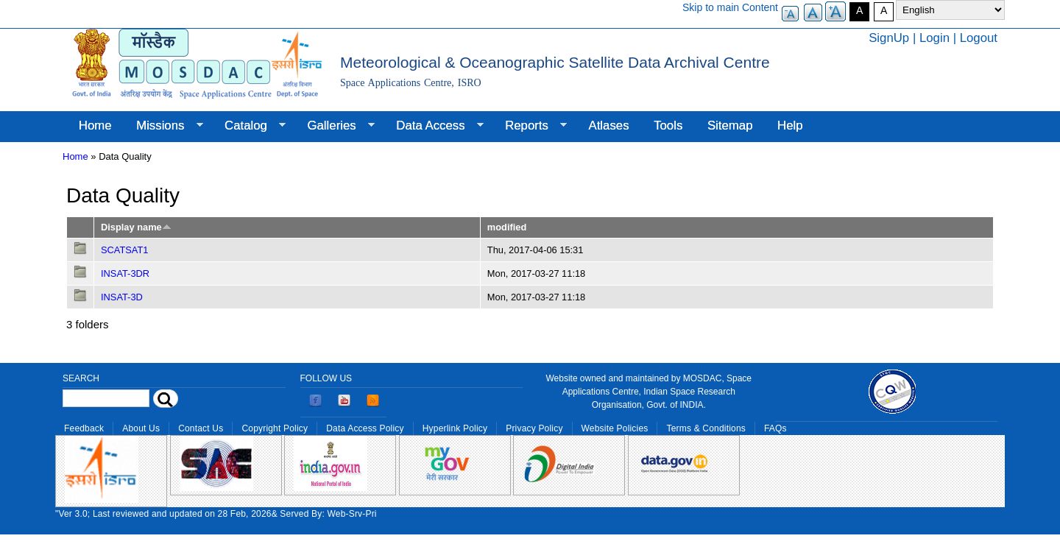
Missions (163, 126)
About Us (141, 428)
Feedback (84, 428)
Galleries (335, 126)
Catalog (249, 126)
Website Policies (615, 428)
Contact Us (200, 428)
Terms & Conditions (706, 428)
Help (790, 126)
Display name (136, 227)
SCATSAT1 (124, 249)
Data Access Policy (365, 428)
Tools (668, 126)
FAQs (775, 428)
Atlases (609, 126)
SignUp (889, 38)
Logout (978, 38)
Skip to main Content (730, 7)
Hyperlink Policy (455, 428)
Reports (529, 126)
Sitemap (730, 126)
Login (934, 38)
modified (506, 227)
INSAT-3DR (125, 273)
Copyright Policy (274, 428)
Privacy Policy (534, 428)
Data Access (433, 126)
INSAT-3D (122, 297)
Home (95, 126)
